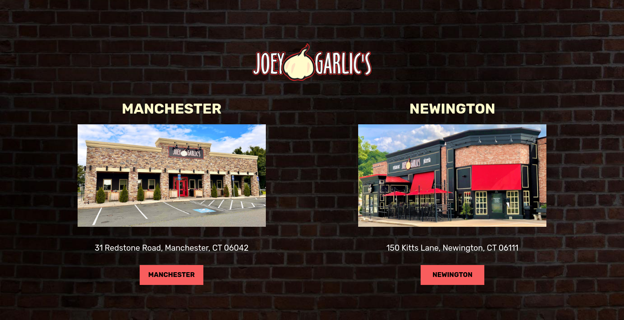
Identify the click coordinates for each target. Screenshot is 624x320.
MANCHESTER (167, 282)
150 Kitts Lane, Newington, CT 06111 (452, 250)
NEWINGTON (446, 282)
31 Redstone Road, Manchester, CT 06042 (171, 250)
